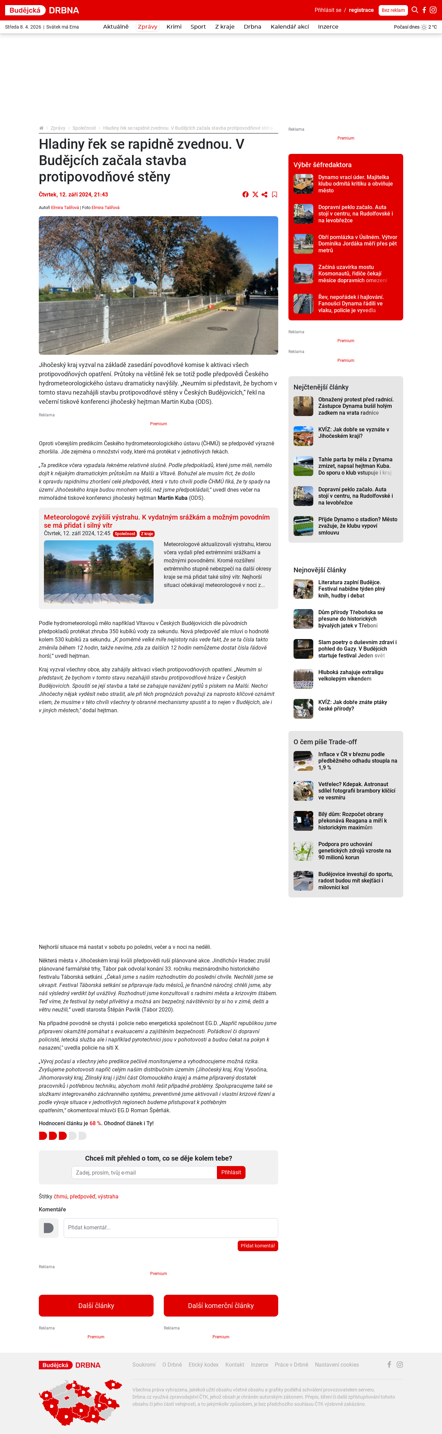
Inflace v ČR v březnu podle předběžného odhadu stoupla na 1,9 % (357, 761)
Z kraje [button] (225, 27)
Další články (96, 1306)
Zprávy (58, 128)
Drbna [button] (253, 27)
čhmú (60, 1196)
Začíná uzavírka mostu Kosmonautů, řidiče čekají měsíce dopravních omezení (352, 274)
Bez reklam (393, 10)
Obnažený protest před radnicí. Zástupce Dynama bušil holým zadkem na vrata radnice (356, 406)
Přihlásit (231, 1172)
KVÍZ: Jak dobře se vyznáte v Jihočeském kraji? (353, 432)
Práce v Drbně (291, 1364)
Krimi (174, 27)
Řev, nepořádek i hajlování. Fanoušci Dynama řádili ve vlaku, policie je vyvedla (351, 304)
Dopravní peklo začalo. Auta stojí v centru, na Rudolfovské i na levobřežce (355, 214)
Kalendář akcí (290, 27)
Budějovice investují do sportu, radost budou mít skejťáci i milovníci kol (355, 881)
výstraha (108, 1196)
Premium (158, 423)
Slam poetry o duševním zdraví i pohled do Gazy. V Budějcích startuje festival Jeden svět (357, 649)
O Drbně (172, 1364)
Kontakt (234, 1364)
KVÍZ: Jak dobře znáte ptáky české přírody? (352, 705)
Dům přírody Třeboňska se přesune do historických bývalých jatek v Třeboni (350, 619)
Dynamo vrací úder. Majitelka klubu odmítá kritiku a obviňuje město (355, 184)
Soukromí (144, 1364)
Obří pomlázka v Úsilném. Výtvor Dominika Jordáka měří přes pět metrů (357, 244)
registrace (361, 10)
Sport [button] (198, 27)
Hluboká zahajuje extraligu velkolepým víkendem (350, 675)
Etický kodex (204, 1364)
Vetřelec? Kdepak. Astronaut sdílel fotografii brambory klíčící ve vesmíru (356, 791)
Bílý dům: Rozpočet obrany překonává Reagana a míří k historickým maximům (352, 821)
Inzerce (328, 27)
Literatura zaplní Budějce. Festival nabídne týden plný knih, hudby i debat (351, 589)
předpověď (82, 1196)
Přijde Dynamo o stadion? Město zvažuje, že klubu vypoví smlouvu (357, 526)
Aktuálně (116, 27)
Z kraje (147, 533)
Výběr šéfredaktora (323, 165)
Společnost (84, 128)
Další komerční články (221, 1306)
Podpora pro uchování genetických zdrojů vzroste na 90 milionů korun (354, 851)
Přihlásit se (328, 10)
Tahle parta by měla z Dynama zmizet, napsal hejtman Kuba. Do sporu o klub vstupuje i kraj (355, 466)
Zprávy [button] (147, 27)
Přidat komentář (258, 1245)
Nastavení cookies (337, 1364)
